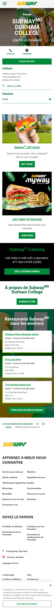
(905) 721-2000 (14, 86)
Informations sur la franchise (11, 533)
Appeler (10, 54)
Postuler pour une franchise (35, 528)
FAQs (29, 575)
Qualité (30, 483)
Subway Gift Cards (27, 147)
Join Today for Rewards (27, 219)
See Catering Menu (27, 271)
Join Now (27, 235)
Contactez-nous (10, 505)
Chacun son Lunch (36, 494)
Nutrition (31, 472)
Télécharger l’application (14, 483)
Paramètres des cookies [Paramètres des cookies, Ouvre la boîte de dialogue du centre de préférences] (27, 604)
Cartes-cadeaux (10, 477)
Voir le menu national (12, 472)
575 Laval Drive (13, 359)
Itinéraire (27, 54)
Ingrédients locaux (36, 477)
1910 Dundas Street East (18, 384)
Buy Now (27, 164)
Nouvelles (7, 494)
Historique (7, 488)
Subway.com (27, 301)
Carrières (31, 499)
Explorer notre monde (13, 499)
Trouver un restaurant (27, 410)
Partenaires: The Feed (16, 551)
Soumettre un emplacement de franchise (35, 537)
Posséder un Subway (12, 527)
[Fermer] (50, 585)
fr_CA (10, 563)
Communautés (34, 488)
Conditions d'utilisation (11, 579)
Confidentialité (8, 575)
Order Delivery (27, 61)
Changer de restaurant (27, 39)
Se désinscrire (33, 579)
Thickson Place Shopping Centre (22, 334)
